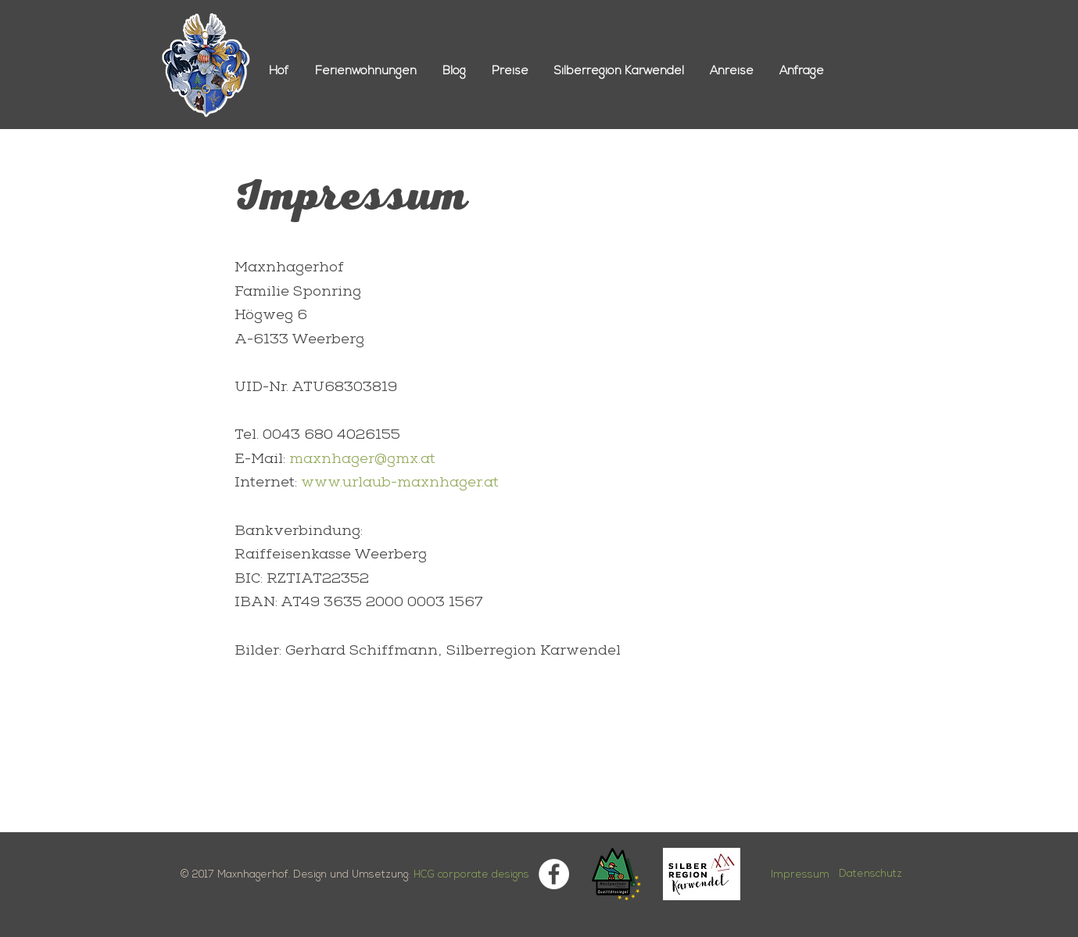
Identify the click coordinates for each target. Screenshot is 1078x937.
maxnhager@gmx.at (362, 460)
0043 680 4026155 (331, 436)
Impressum (800, 875)
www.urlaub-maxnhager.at (400, 483)
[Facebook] (554, 874)
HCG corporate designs (471, 875)
